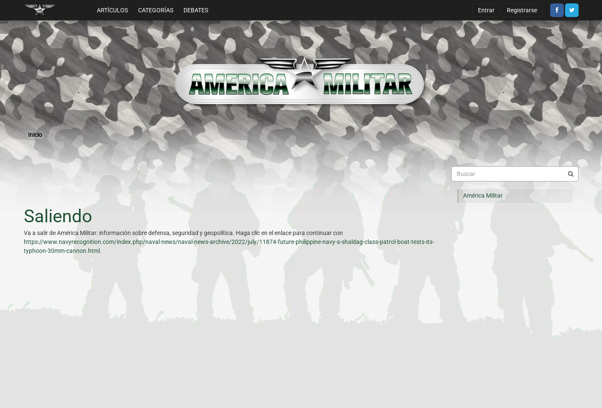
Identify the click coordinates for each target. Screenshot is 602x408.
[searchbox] (515, 173)
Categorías (155, 10)
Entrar (486, 10)
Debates (196, 10)
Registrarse (522, 10)
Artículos (112, 10)
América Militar (483, 195)
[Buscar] (571, 173)
